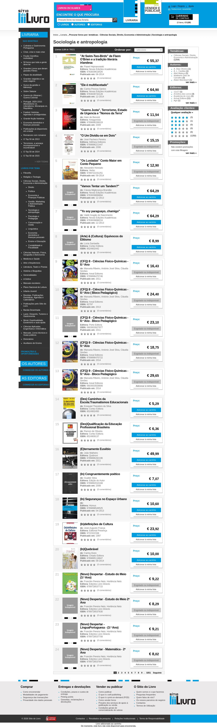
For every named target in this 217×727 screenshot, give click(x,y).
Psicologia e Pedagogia (33, 217)
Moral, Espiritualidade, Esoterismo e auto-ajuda (34, 321)
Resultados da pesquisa (100, 718)
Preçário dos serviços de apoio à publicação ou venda (113, 704)
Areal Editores (96, 273)
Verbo (92, 170)
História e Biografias (32, 271)
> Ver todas (41, 161)
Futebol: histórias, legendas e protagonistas (34, 113)
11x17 (176, 92)
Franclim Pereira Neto (95, 581)
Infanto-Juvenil (30, 291)
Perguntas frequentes (146, 695)
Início (55, 35)
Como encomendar (31, 692)
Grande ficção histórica (33, 118)
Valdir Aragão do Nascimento (98, 215)
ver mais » (191, 82)
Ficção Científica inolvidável (30, 57)
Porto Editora (95, 325)
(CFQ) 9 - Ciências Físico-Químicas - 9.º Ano (104, 344)
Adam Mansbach (181, 80)
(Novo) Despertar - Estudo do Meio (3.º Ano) (103, 576)
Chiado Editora (96, 555)
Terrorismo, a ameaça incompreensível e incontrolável (33, 145)
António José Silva (110, 268)
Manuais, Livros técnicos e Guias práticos (35, 334)
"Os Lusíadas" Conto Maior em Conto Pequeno (100, 162)
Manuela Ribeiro (92, 268)
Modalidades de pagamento (35, 695)
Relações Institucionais (125, 718)
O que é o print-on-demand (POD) (114, 697)
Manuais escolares (31, 283)
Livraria (63, 35)
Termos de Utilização (145, 706)
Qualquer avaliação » (182, 112)
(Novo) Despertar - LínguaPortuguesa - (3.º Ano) (99, 626)
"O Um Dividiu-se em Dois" (98, 135)
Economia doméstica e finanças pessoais (33, 123)
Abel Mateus (179, 73)
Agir (175, 100)
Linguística (33, 229)
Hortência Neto (114, 581)
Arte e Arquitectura (31, 263)
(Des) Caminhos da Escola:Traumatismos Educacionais (104, 400)
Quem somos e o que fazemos (150, 692)
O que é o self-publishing (110, 695)
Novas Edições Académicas (102, 69)
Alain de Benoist (92, 117)
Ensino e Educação (37, 241)
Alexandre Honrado (93, 168)
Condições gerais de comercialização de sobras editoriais (110, 710)
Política (31, 191)
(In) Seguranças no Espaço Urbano (103, 499)
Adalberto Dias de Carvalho (182, 76)
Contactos (141, 703)
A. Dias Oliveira (181, 69)
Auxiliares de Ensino (32, 343)
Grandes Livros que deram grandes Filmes (35, 69)
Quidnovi (93, 455)
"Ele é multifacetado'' (94, 85)
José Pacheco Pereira (95, 139)
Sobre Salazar (29, 91)
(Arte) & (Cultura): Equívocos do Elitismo (101, 238)
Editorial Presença (98, 530)
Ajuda (191, 6)
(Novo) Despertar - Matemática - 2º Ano (103, 651)
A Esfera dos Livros (182, 94)
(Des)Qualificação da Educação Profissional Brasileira (101, 425)
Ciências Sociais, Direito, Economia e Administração (35, 182)
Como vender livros (107, 700)
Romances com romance (34, 135)
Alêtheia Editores (97, 142)
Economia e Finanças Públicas (36, 196)
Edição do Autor (97, 480)
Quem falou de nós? (145, 697)
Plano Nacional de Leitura (35, 287)
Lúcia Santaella (91, 243)
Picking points (67, 697)
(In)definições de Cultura (96, 524)
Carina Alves (90, 553)
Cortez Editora (96, 246)
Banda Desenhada (31, 310)
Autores (79, 24)
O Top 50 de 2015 (31, 156)
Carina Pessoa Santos (95, 89)
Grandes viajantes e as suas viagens (33, 80)
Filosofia (27, 173)
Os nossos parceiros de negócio (150, 700)
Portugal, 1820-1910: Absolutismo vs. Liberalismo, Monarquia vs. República (35, 104)
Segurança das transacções (35, 697)
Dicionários (28, 339)
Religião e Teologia (32, 177)
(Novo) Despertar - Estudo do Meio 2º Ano (105, 601)
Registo (181, 6)
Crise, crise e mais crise (34, 52)
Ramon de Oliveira (93, 431)
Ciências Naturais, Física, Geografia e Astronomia (34, 253)
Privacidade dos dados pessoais (37, 700)
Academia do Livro (182, 96)
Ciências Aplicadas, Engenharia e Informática (34, 327)
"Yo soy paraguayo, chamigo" (100, 211)
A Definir (27, 279)
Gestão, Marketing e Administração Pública (36, 203)
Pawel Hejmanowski (94, 66)
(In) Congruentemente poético (100, 474)
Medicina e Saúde (31, 259)
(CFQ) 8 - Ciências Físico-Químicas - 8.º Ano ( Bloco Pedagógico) (104, 291)
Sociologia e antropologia (33, 211)
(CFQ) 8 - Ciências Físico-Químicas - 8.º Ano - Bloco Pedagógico (104, 319)
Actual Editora (180, 98)
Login (173, 6)
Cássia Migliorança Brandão (98, 190)
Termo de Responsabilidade (151, 718)
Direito (31, 187)
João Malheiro (91, 453)
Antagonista (95, 120)
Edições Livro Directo (99, 584)
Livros (65, 24)
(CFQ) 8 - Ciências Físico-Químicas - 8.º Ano (104, 263)
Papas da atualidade (32, 75)
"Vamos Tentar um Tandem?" (99, 186)
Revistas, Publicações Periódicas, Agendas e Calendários (33, 297)
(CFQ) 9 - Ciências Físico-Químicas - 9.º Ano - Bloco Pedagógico (104, 372)
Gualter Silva (90, 478)
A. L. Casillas (180, 71)
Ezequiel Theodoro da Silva (97, 406)
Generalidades (30, 275)
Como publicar (105, 692)
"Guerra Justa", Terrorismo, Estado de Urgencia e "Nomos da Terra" (103, 111)
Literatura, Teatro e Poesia (35, 267)
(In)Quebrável (89, 549)
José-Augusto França (94, 528)
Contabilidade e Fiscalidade (35, 246)
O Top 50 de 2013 (31, 139)
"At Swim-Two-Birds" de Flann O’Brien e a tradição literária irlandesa (100, 59)
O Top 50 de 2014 (31, 152)
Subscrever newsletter (181, 9)
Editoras (96, 24)
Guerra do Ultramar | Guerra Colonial (32, 96)
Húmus (92, 505)
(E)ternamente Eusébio (95, 449)
